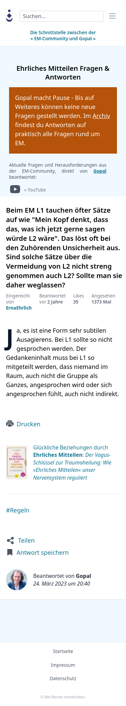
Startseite (63, 651)
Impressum (63, 665)
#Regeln (17, 510)
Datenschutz (63, 678)
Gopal (100, 171)
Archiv (101, 116)
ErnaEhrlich (19, 308)
